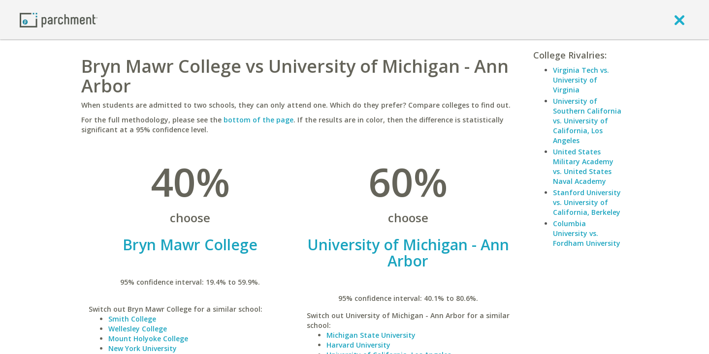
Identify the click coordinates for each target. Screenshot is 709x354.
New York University (142, 348)
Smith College (132, 319)
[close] (679, 20)
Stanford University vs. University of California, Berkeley (587, 202)
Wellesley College (137, 328)
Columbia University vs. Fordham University (586, 233)
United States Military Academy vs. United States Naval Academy (583, 166)
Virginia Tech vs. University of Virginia (581, 79)
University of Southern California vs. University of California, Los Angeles (587, 120)
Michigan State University (371, 335)
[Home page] (58, 19)
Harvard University (358, 345)
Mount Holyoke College (148, 338)
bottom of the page (258, 119)
